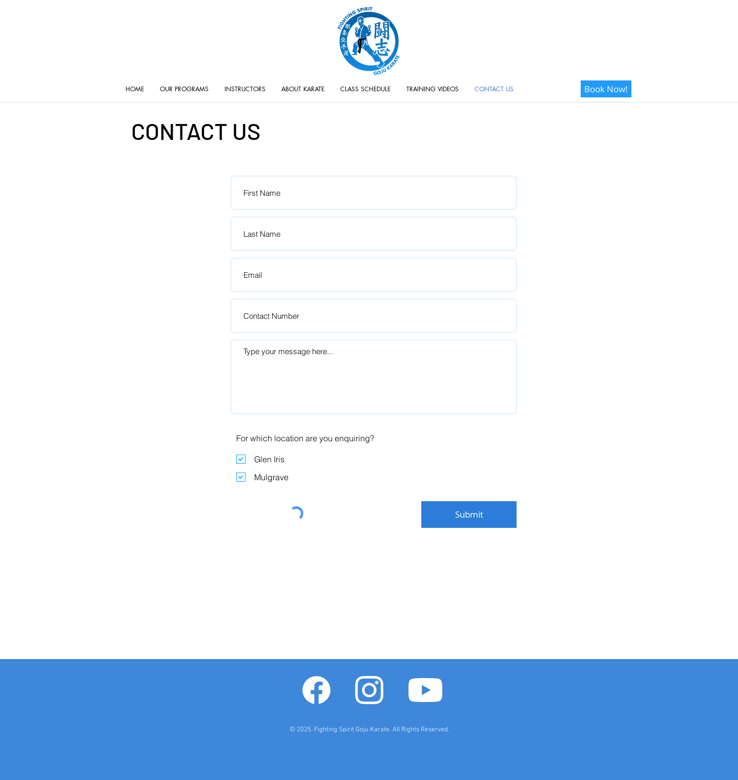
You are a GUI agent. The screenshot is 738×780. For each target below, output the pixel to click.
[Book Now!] (606, 88)
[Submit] (469, 514)
